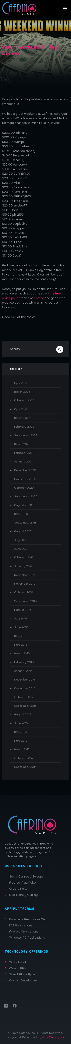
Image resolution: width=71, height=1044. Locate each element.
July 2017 (20, 540)
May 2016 (20, 636)
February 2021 (24, 452)
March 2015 (22, 749)
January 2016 (23, 671)
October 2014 (23, 758)
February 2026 (24, 400)
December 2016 (24, 575)
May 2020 (21, 514)
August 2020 (23, 505)
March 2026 (22, 391)
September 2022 (25, 435)
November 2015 (24, 688)
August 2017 (22, 531)
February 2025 (24, 426)
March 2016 (22, 653)
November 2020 (25, 479)
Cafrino (39, 298)
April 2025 (21, 409)
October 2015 (23, 697)
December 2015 (24, 679)
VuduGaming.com (54, 1037)
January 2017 (23, 566)
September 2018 (25, 522)
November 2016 (24, 583)
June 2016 (21, 627)
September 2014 (25, 766)
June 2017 (21, 548)
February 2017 (23, 557)
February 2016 (24, 662)
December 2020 (25, 470)
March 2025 (22, 418)
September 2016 (25, 601)
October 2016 (23, 592)
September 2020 (25, 496)
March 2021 (22, 444)
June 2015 (21, 723)
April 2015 (20, 740)
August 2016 (22, 609)
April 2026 (21, 383)
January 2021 (23, 461)
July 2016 (20, 618)
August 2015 (22, 714)
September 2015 (25, 705)
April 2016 (20, 644)
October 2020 (24, 487)
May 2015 (20, 732)
